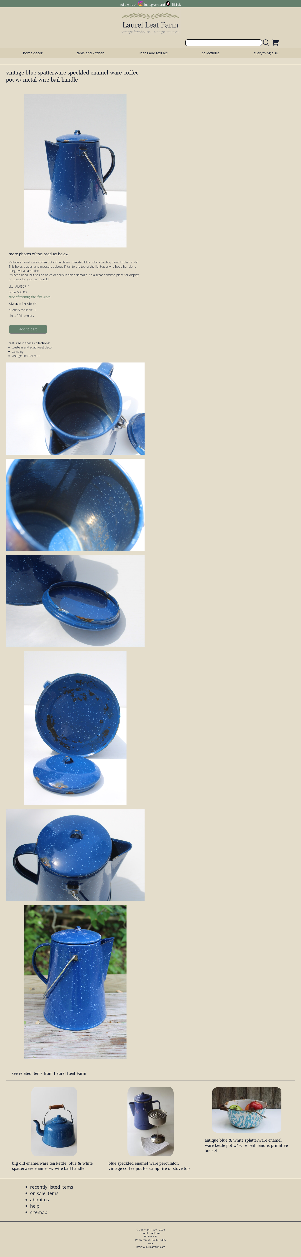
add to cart (28, 329)
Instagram (151, 4)
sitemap (38, 1212)
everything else (266, 53)
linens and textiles (153, 53)
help (35, 1206)
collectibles (210, 53)
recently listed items (51, 1187)
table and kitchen (90, 53)
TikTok (176, 4)
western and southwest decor (32, 347)
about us (39, 1199)
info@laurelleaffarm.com (150, 1247)
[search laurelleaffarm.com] (267, 42)
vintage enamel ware (26, 356)
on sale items (44, 1193)
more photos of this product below (38, 254)
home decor (32, 53)
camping (18, 351)
